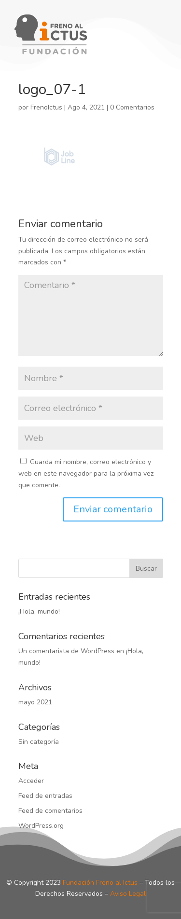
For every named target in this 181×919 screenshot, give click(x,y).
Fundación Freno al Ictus (100, 882)
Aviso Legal (128, 893)
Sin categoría (38, 741)
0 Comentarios (132, 107)
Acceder (31, 780)
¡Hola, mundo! (39, 611)
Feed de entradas (45, 795)
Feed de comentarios (50, 810)
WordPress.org (41, 825)
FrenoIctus (46, 107)
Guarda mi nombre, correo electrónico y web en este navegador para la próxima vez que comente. (85, 473)
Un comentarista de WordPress (66, 651)
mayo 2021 (35, 702)
